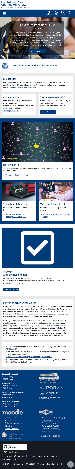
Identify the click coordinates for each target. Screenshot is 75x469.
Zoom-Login (9, 417)
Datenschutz (10, 459)
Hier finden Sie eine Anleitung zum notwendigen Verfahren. (29, 357)
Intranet (7, 456)
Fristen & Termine (12, 429)
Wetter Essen (7, 406)
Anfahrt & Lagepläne (10, 401)
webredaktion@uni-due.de (51, 464)
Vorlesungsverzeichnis (13, 423)
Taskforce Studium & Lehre (55, 325)
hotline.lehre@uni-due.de (18, 175)
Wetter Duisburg (8, 404)
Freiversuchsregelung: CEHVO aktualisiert (37, 26)
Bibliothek (8, 420)
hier (30, 362)
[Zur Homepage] (37, 2)
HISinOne (8, 426)
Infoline (19, 456)
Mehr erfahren (36, 51)
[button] (56, 13)
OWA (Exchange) (58, 418)
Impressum (50, 456)
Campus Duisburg (9, 374)
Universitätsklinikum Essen (13, 392)
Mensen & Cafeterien (50, 429)
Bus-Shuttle (46, 426)
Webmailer (46, 418)
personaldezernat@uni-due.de (24, 87)
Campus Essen (8, 383)
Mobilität (55, 426)
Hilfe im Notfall (34, 456)
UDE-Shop (46, 431)
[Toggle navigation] (4, 13)
